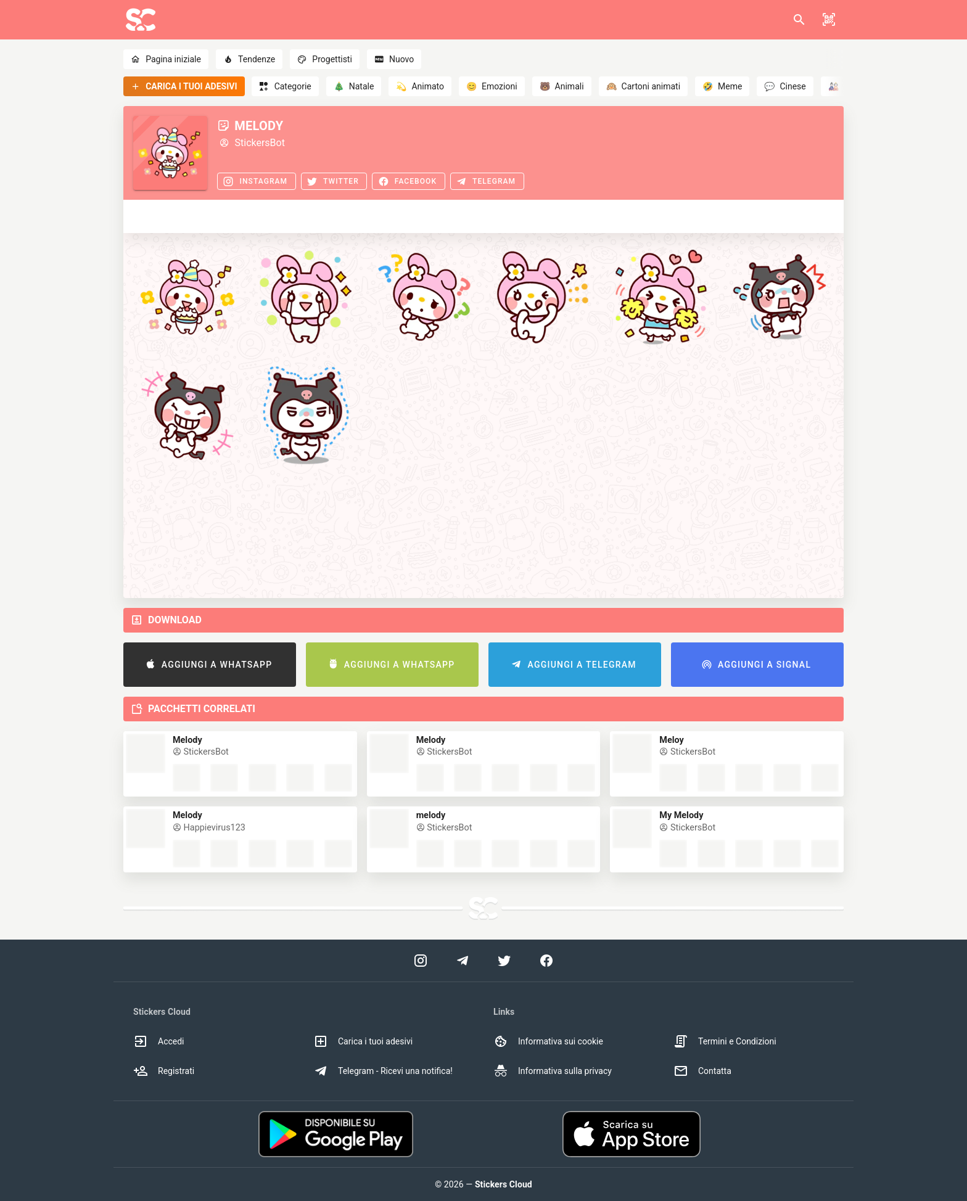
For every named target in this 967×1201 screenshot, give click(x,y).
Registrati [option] (163, 1071)
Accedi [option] (158, 1041)
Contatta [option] (702, 1071)
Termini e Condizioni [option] (724, 1041)
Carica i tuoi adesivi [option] (363, 1041)
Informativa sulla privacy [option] (552, 1071)
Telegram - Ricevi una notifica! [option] (383, 1071)
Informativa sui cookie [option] (548, 1041)
